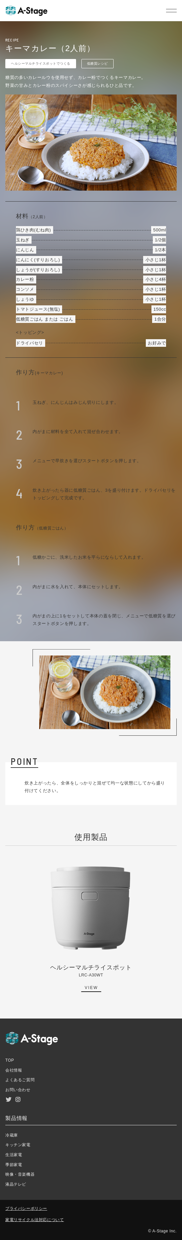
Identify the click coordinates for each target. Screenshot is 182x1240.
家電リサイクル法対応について (34, 1219)
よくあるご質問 (20, 1080)
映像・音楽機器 (20, 1174)
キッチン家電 (18, 1145)
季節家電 (13, 1164)
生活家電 (13, 1154)
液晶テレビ (15, 1184)
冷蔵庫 (11, 1135)
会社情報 (13, 1070)
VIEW (91, 987)
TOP (9, 1060)
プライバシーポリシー (26, 1208)
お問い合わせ (18, 1089)
